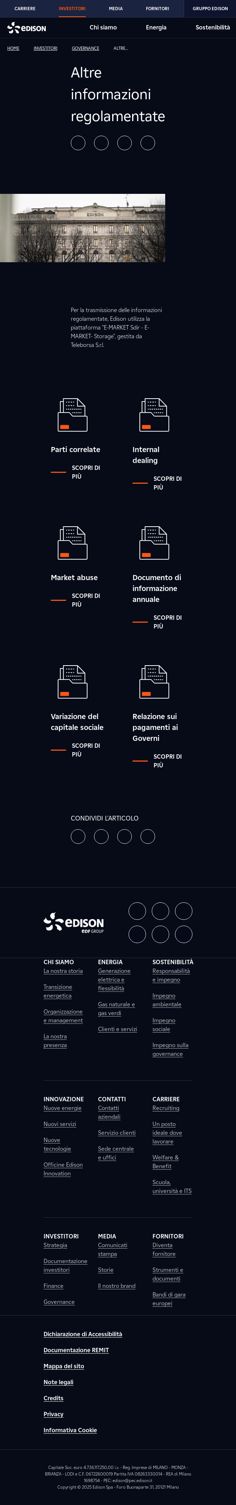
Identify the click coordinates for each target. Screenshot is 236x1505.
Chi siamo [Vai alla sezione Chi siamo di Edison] (103, 27)
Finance (54, 1285)
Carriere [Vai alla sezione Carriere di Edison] (25, 8)
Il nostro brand (116, 1285)
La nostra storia (63, 970)
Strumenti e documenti (167, 1274)
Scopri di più (75, 472)
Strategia (55, 1245)
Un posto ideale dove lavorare (167, 1133)
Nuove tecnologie (57, 1144)
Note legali (58, 1382)
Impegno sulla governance (170, 1049)
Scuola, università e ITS (172, 1186)
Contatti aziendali (109, 1112)
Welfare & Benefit (165, 1162)
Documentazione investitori (66, 1265)
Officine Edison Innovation (63, 1169)
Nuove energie (63, 1108)
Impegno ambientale (167, 1000)
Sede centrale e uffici (116, 1153)
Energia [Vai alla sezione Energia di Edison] (156, 27)
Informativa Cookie (70, 1430)
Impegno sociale (163, 1025)
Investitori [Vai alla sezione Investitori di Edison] (72, 8)
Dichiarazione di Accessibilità (83, 1334)
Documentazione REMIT (76, 1350)
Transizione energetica (58, 991)
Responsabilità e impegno (171, 975)
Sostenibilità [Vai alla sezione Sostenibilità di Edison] (213, 27)
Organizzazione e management (63, 1016)
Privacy (54, 1414)
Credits (54, 1398)
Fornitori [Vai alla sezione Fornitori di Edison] (157, 8)
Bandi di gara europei (169, 1299)
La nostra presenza (55, 1041)
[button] (78, 143)
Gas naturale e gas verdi (116, 1009)
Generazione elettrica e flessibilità (114, 979)
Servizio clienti (117, 1132)
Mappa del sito (64, 1366)
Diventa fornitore (164, 1249)
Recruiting (165, 1108)
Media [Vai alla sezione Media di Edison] (116, 8)
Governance (59, 1301)
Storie (106, 1269)
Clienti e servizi (117, 1029)
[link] (19, 48)
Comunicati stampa (112, 1249)
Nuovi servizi (60, 1124)
